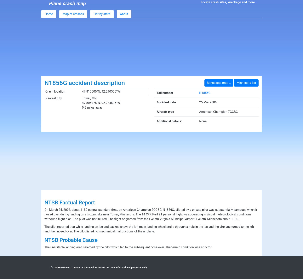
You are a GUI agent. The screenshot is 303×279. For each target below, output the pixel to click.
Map (73, 14)
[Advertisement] (151, 47)
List (102, 14)
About (124, 14)
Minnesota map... (219, 83)
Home (49, 14)
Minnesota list (246, 83)
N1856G (204, 93)
